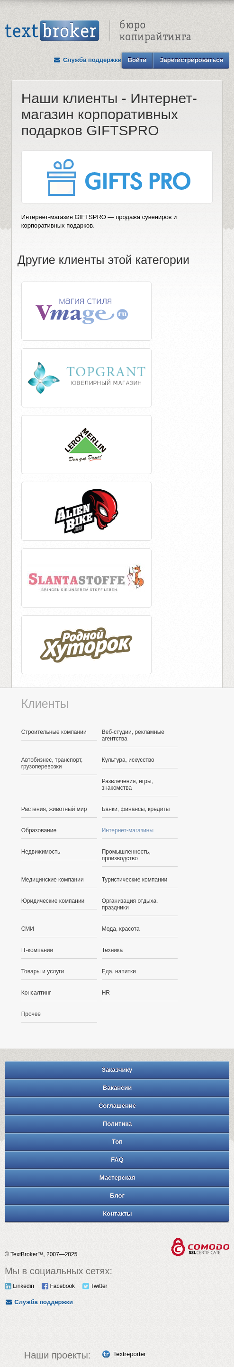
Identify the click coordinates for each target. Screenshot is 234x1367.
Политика (117, 1123)
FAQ (117, 1159)
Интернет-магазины (127, 830)
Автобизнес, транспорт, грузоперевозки (52, 763)
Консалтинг (36, 992)
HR (106, 992)
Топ (117, 1141)
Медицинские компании (52, 879)
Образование (38, 830)
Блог (117, 1195)
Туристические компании (135, 879)
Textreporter (129, 1354)
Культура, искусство (128, 760)
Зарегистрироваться (191, 59)
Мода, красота (121, 929)
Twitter (94, 1286)
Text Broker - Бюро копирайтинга (98, 31)
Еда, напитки (119, 971)
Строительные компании (54, 732)
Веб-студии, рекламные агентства (133, 735)
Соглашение (117, 1105)
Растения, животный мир (54, 809)
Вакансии (117, 1087)
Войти (137, 59)
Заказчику (117, 1069)
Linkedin (19, 1286)
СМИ (27, 929)
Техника (112, 950)
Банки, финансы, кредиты (136, 809)
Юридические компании (53, 901)
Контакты (117, 1213)
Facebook (58, 1286)
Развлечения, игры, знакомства (127, 784)
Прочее (31, 1014)
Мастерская (117, 1177)
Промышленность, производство (126, 855)
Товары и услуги (42, 971)
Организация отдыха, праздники (130, 904)
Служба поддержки (88, 59)
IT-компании (37, 950)
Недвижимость (41, 851)
